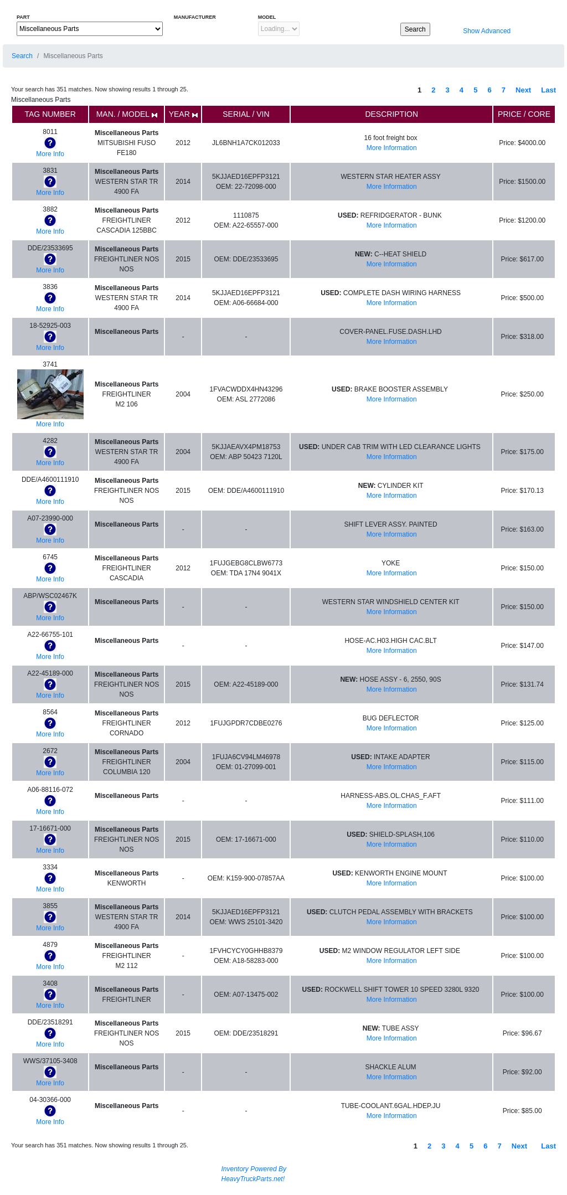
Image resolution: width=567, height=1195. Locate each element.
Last (548, 90)
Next (523, 90)
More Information (392, 148)
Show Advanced (486, 31)
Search (22, 56)
